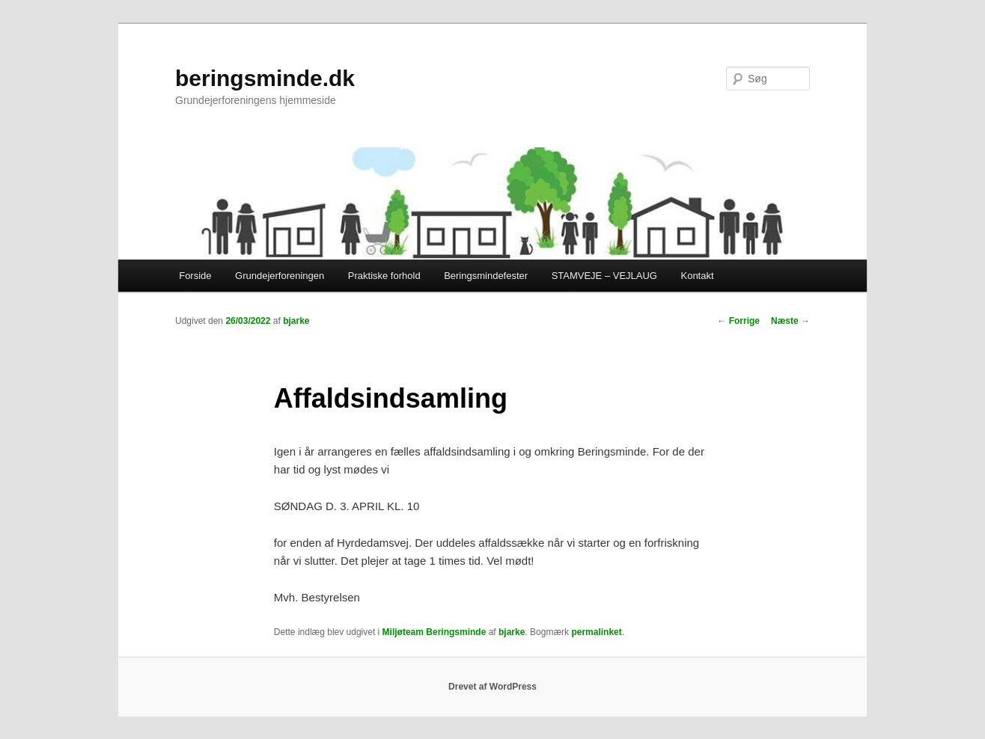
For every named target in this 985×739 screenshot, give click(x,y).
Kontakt (696, 275)
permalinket (596, 632)
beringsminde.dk (265, 78)
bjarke (296, 321)
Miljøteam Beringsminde (434, 632)
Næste (790, 321)
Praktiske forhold (384, 275)
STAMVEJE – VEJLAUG (604, 275)
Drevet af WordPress (492, 686)
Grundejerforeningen (279, 275)
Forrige (738, 321)
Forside (195, 275)
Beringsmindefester (486, 275)
